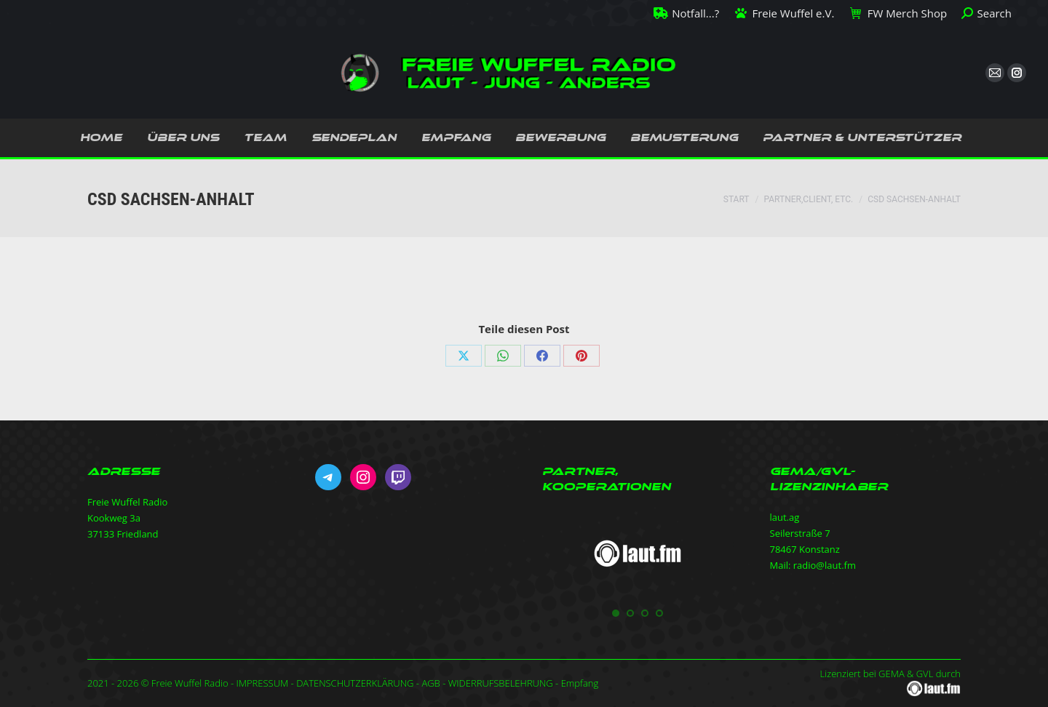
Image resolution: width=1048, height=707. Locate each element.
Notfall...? (686, 13)
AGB (430, 683)
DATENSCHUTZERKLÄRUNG (354, 683)
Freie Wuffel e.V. (784, 13)
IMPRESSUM (262, 683)
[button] (615, 613)
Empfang (580, 683)
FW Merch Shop (898, 13)
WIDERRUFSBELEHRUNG (500, 683)
